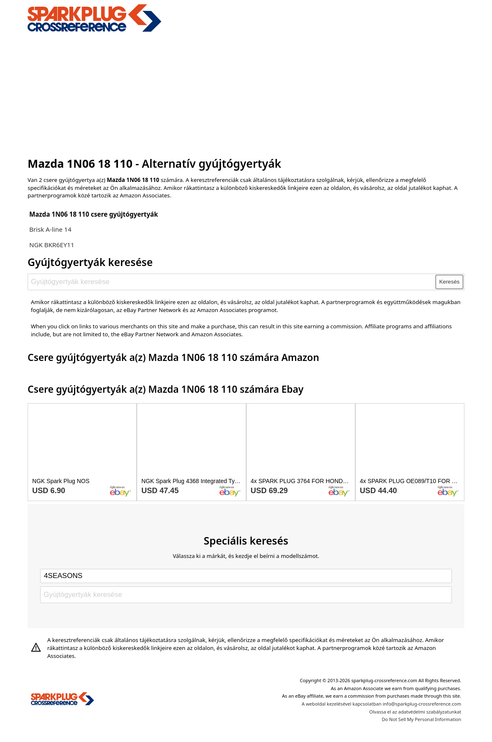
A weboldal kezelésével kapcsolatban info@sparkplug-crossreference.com (381, 704)
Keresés (449, 282)
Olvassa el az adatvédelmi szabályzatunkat (415, 712)
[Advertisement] (246, 93)
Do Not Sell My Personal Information (421, 719)
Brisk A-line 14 (50, 229)
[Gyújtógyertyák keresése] (232, 282)
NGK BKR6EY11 (51, 245)
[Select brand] (245, 576)
